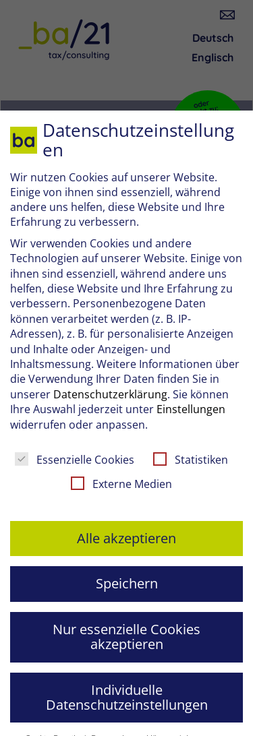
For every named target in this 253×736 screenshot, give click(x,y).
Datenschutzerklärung (110, 394)
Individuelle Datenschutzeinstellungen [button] (127, 697)
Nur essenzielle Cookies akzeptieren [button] (126, 636)
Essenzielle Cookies (74, 459)
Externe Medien (121, 484)
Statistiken (190, 459)
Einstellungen (191, 409)
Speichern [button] (127, 583)
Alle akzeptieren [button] (126, 538)
